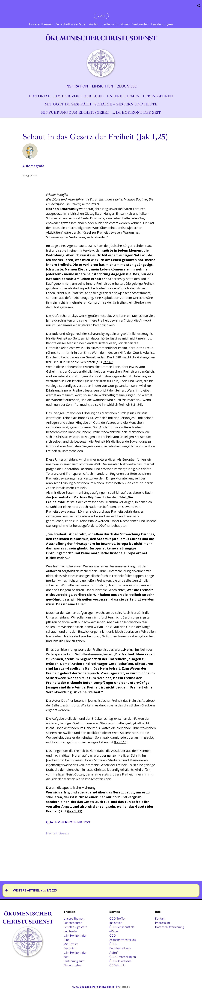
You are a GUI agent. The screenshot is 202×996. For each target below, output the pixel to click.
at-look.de (124, 986)
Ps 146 (107, 362)
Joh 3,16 (120, 742)
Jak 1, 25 (74, 811)
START (101, 15)
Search (199, 6)
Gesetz (64, 833)
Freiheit (51, 833)
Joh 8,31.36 (133, 404)
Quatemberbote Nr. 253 (68, 822)
